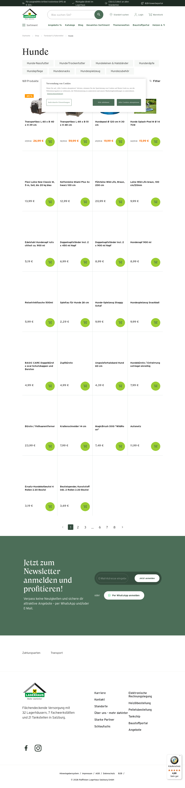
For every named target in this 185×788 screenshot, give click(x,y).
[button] (124, 595)
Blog (80, 25)
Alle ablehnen (103, 102)
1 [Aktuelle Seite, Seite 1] (70, 527)
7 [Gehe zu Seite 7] (107, 527)
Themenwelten (121, 25)
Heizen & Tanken (161, 25)
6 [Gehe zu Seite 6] (100, 527)
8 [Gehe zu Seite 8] (114, 527)
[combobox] (75, 14)
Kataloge (70, 25)
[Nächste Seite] (122, 527)
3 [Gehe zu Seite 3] (85, 527)
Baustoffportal (141, 25)
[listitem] (100, 693)
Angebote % (55, 25)
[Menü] (180, 756)
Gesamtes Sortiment (98, 25)
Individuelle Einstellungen (59, 102)
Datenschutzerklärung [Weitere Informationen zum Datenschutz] (55, 94)
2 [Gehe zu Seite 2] (78, 527)
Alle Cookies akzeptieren (129, 102)
